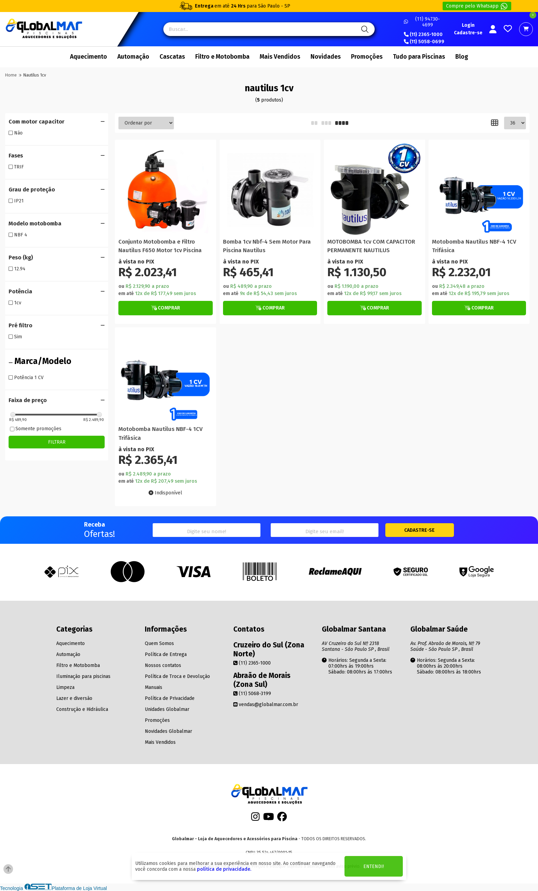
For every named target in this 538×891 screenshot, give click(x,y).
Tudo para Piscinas (419, 56)
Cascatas (172, 56)
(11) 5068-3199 (252, 693)
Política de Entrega (166, 654)
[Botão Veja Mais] (165, 308)
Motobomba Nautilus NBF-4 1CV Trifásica (474, 246)
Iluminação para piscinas (83, 676)
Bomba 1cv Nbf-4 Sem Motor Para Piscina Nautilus (267, 246)
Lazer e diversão (74, 698)
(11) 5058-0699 (424, 42)
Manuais (153, 687)
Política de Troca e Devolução (177, 676)
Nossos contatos (163, 665)
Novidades (326, 56)
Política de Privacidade (170, 698)
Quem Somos (159, 643)
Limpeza (65, 687)
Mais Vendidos (280, 56)
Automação (133, 56)
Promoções (367, 56)
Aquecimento (88, 56)
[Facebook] (282, 819)
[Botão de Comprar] (165, 308)
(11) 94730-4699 (422, 22)
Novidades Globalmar (168, 731)
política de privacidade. (224, 869)
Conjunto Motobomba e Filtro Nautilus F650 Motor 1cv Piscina (160, 246)
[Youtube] (268, 819)
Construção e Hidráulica (82, 709)
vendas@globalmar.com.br (265, 704)
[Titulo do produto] (165, 190)
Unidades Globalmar (167, 709)
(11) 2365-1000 (423, 34)
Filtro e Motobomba (222, 56)
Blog (461, 56)
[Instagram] (255, 819)
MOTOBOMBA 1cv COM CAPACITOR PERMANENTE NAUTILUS (371, 246)
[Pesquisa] (364, 29)
